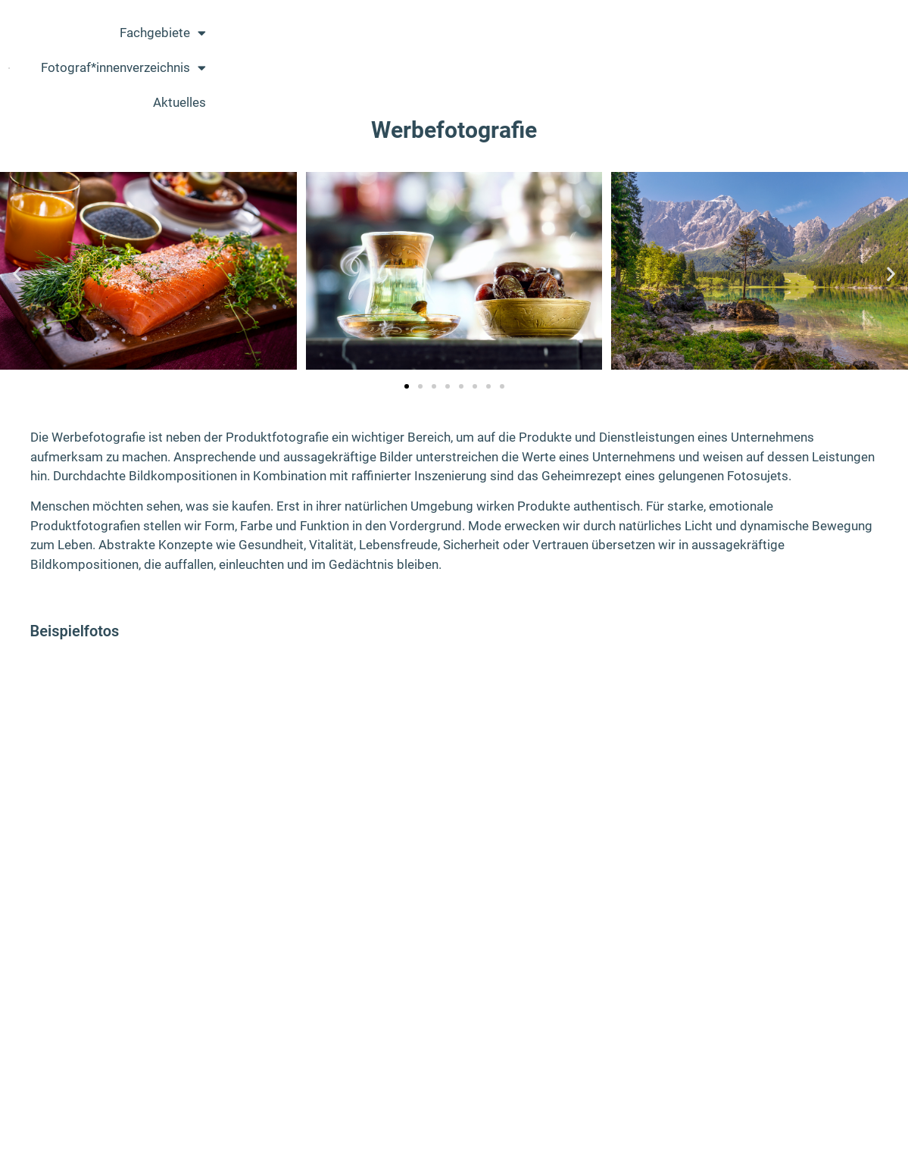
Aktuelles (836, 55)
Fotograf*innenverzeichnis (696, 56)
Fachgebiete (541, 56)
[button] (17, 273)
